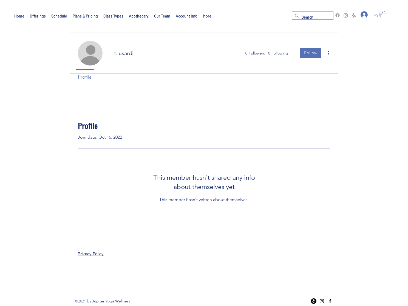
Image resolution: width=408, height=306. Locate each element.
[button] (384, 14)
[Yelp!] (354, 15)
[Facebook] (337, 15)
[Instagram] (345, 15)
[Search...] (312, 17)
